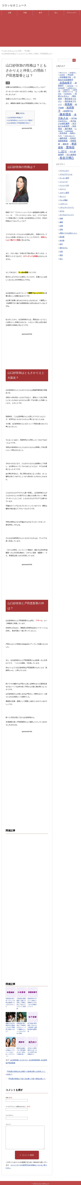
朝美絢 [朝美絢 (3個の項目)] (68, 105)
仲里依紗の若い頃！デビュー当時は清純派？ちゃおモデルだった (10, 1002)
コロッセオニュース (18, 5)
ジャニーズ (64, 182)
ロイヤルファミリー (67, 215)
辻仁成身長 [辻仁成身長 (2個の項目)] (71, 155)
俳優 (25, 13)
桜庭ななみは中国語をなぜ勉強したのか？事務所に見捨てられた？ (10, 1023)
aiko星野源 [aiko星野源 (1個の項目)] (62, 75)
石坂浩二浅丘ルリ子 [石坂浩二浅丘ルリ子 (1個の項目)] (70, 136)
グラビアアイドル (66, 175)
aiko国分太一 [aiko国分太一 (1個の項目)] (73, 73)
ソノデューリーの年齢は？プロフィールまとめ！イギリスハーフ (10, 1045)
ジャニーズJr (64, 186)
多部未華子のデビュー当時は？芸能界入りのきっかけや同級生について (32, 1002)
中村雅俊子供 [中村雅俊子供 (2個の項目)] (65, 78)
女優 (9, 13)
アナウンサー (71, 13)
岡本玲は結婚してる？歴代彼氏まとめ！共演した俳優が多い (21, 1045)
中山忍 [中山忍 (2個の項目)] (70, 75)
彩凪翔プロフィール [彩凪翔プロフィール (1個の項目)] (68, 92)
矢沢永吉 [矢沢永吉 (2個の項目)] (63, 134)
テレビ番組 (64, 201)
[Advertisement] (40, 33)
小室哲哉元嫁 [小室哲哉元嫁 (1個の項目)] (70, 86)
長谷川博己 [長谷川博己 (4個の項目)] (67, 158)
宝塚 (61, 230)
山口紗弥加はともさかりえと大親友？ (20, 121)
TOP (12, 51)
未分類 (62, 241)
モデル (62, 212)
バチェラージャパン (67, 208)
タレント (63, 197)
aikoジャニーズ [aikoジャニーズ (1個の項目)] (63, 73)
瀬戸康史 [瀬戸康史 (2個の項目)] (68, 129)
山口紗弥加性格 (34, 1052)
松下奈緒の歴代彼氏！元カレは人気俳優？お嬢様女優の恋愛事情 (32, 1023)
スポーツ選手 (64, 193)
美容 (61, 256)
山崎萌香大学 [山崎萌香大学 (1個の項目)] (66, 90)
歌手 (40, 13)
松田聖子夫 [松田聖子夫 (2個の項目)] (68, 112)
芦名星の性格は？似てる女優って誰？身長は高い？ (27, 1071)
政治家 (62, 237)
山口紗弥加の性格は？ (15, 118)
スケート (63, 190)
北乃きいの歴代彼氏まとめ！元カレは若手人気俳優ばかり (32, 1045)
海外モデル (64, 248)
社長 (61, 252)
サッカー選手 (64, 179)
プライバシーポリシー (41, 1175)
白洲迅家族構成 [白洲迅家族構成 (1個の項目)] (69, 131)
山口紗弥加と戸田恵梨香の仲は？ (18, 124)
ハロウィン (64, 204)
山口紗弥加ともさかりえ (19, 1052)
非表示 (22, 114)
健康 (61, 223)
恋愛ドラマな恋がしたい (68, 234)
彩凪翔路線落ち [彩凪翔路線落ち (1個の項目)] (68, 94)
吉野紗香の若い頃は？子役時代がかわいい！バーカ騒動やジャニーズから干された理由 (21, 1024)
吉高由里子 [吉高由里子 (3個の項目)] (66, 83)
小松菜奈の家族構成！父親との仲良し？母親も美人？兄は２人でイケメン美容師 (21, 1003)
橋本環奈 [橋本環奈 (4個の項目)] (65, 115)
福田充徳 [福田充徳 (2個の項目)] (63, 139)
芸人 (56, 13)
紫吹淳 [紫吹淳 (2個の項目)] (66, 145)
